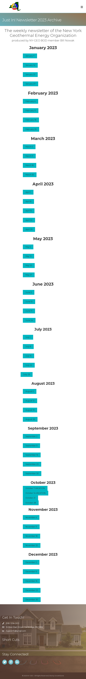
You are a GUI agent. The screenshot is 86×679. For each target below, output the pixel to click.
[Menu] (3, 646)
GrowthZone (59, 676)
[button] (30, 55)
